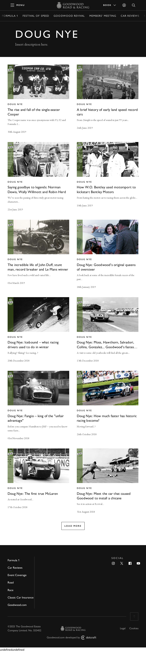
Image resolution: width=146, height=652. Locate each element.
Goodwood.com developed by (73, 637)
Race (10, 590)
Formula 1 (10, 15)
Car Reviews (130, 15)
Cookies (133, 628)
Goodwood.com (17, 605)
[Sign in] (124, 5)
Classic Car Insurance (20, 597)
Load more (72, 526)
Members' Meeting (102, 15)
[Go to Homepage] (73, 5)
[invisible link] (38, 100)
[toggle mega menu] (18, 5)
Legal (122, 628)
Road (11, 582)
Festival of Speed (36, 15)
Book (110, 5)
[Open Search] (133, 5)
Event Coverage (17, 575)
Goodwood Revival (69, 15)
